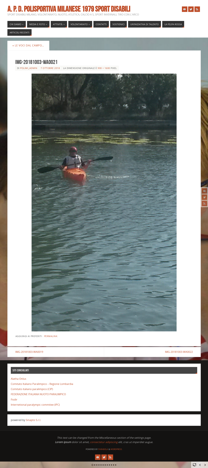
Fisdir (14, 399)
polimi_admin (28, 68)
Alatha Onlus (18, 379)
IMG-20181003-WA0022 (179, 352)
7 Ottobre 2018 (50, 68)
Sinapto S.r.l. (33, 420)
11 (113, 465)
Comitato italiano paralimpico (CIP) (32, 389)
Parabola (103, 449)
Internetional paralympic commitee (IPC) (35, 404)
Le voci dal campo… (28, 45)
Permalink (51, 336)
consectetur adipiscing (104, 442)
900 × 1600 (104, 68)
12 (115, 465)
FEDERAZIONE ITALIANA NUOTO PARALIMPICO (38, 394)
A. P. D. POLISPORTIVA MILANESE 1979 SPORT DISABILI (68, 9)
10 (111, 465)
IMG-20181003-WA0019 (29, 352)
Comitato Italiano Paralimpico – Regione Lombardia (42, 384)
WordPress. (116, 449)
